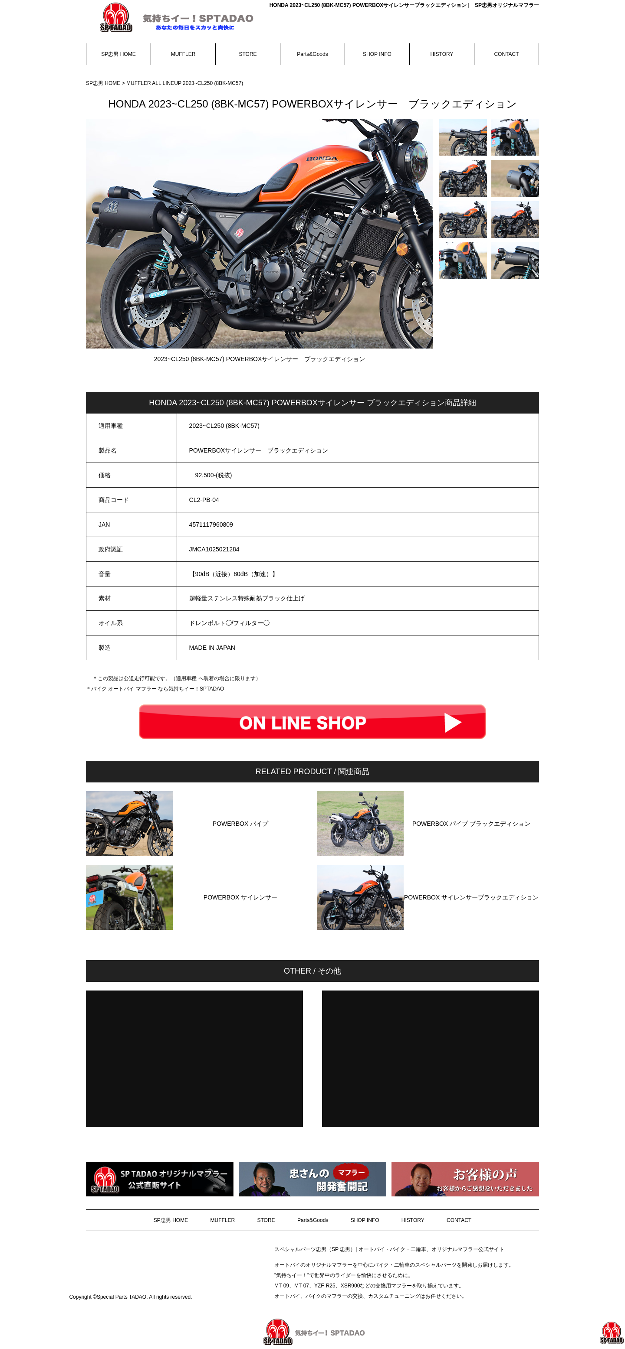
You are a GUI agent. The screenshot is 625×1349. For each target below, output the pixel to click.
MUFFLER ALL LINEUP (154, 83)
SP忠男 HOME (118, 54)
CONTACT (506, 54)
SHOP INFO (377, 54)
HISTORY (442, 54)
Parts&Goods (312, 54)
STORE (248, 54)
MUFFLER (183, 54)
